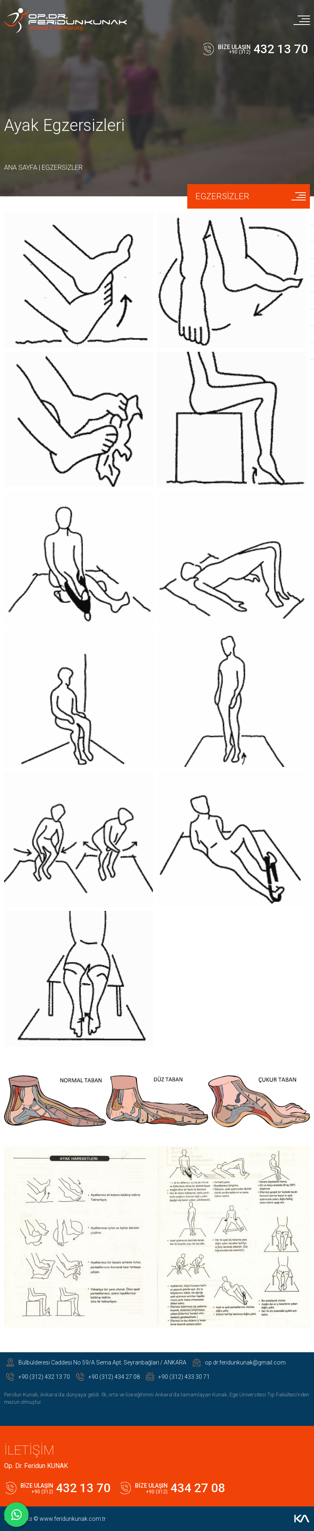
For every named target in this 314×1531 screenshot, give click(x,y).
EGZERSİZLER (62, 167)
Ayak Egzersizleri (64, 125)
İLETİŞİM (29, 1450)
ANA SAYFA (20, 167)
